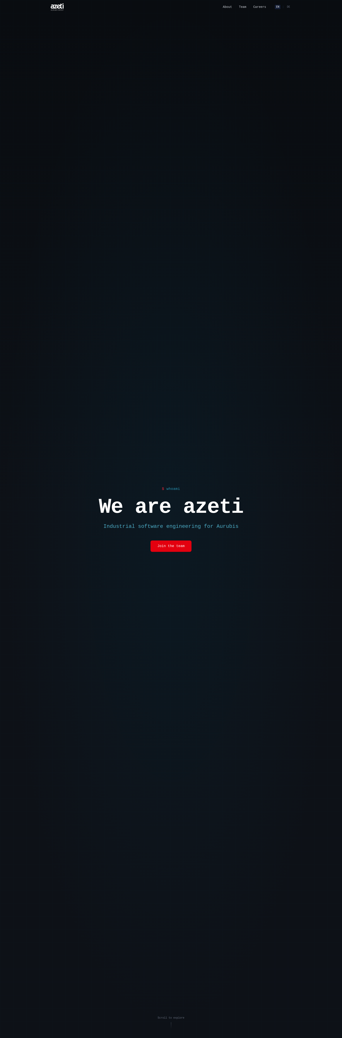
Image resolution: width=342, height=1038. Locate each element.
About (227, 7)
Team (242, 7)
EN (277, 7)
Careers (259, 7)
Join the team (171, 546)
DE (288, 7)
